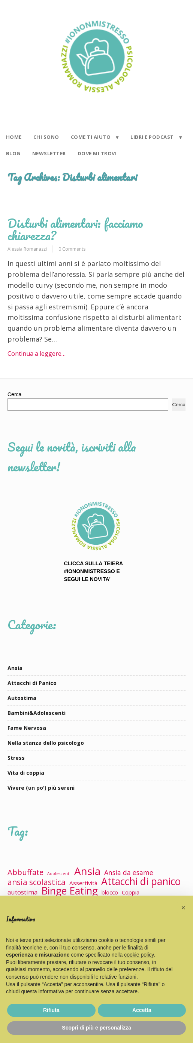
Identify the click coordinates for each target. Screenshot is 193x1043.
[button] (183, 908)
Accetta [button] (141, 1010)
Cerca (14, 394)
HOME (14, 137)
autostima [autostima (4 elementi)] (22, 892)
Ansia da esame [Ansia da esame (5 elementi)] (128, 873)
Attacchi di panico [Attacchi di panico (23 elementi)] (141, 882)
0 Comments (71, 249)
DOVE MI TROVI (97, 153)
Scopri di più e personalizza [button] (96, 1028)
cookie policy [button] (139, 955)
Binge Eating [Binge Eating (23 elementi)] (69, 891)
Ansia (14, 668)
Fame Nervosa (26, 727)
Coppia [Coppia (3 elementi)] (130, 892)
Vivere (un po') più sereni (41, 787)
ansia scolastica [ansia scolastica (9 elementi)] (36, 882)
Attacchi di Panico (32, 682)
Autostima (21, 697)
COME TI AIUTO (91, 137)
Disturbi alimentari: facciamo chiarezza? (75, 229)
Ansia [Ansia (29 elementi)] (87, 871)
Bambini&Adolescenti (36, 712)
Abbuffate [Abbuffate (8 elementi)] (25, 872)
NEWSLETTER (49, 153)
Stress (16, 757)
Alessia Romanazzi (27, 249)
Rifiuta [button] (51, 1010)
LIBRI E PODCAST (152, 137)
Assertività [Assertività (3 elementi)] (83, 883)
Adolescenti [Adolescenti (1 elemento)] (58, 873)
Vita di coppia (25, 772)
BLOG (13, 153)
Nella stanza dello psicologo (45, 742)
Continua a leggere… (36, 353)
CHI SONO (46, 137)
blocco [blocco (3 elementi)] (110, 892)
